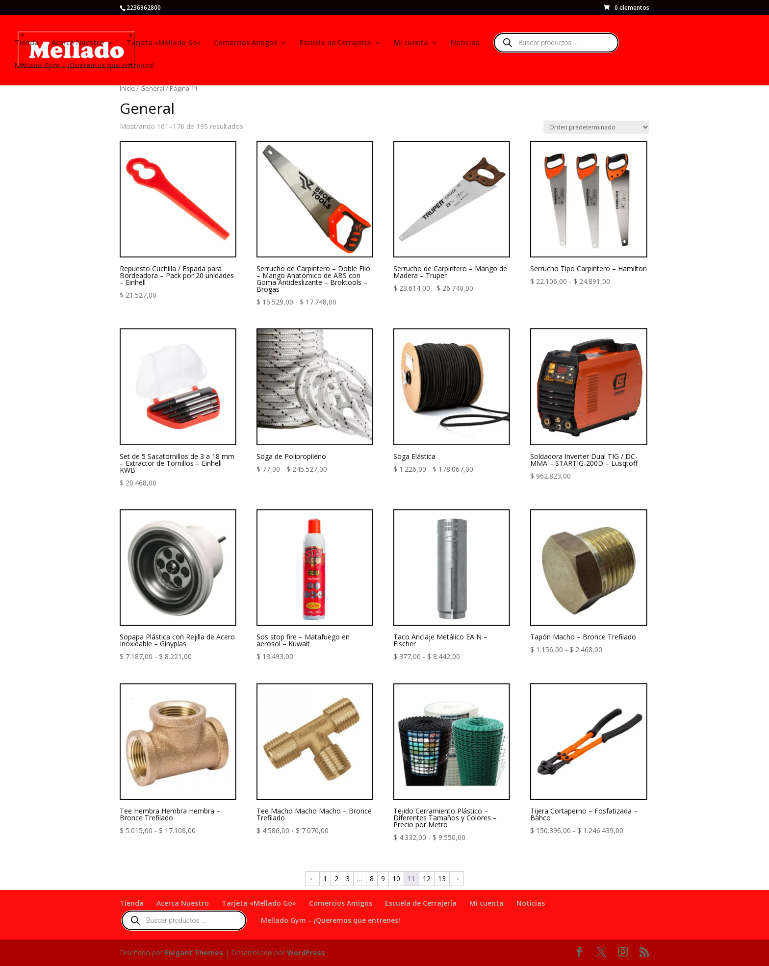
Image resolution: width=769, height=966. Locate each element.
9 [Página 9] (383, 878)
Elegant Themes (194, 952)
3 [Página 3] (348, 878)
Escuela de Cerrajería (335, 43)
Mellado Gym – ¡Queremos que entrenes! (84, 66)
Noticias (465, 43)
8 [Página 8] (372, 878)
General (152, 88)
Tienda (27, 43)
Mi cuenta (411, 43)
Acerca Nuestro (77, 43)
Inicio (127, 88)
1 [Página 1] (325, 878)
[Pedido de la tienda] (596, 127)
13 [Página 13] (442, 878)
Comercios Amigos (245, 43)
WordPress (306, 952)
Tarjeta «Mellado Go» (164, 43)
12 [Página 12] (427, 878)
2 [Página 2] (336, 878)
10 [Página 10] (396, 878)
